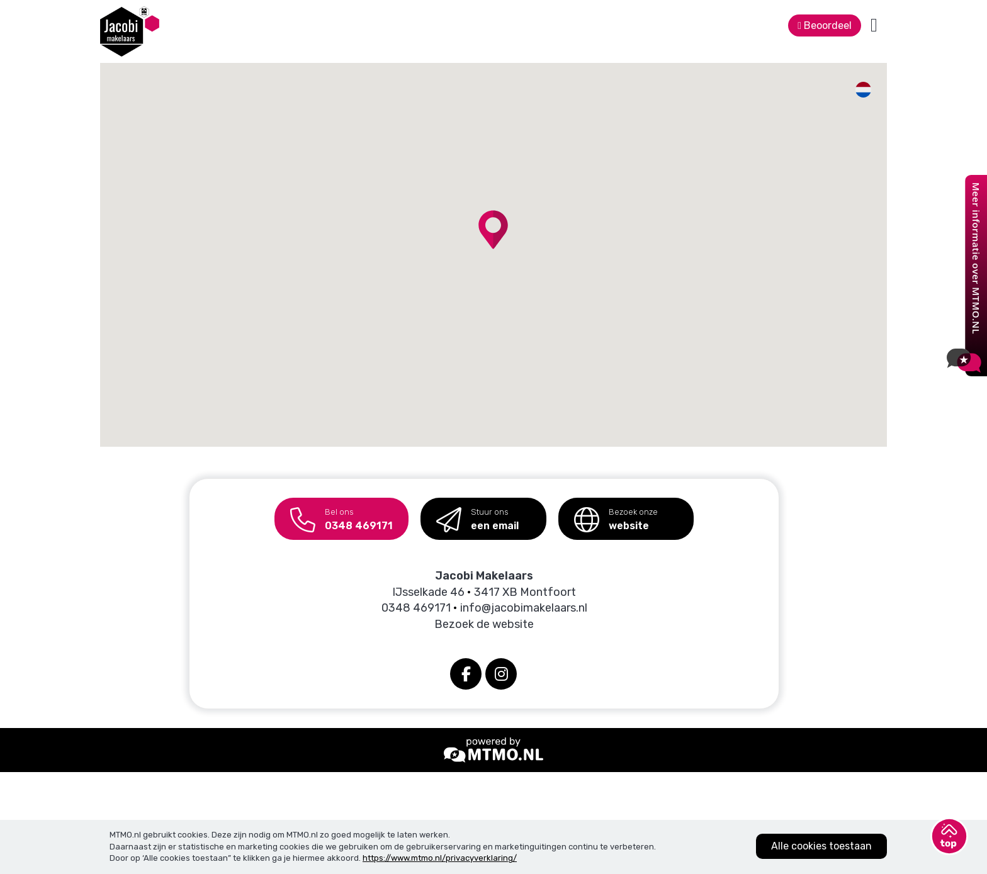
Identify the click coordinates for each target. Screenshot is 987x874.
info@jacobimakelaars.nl (523, 608)
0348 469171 (341, 515)
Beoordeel (825, 25)
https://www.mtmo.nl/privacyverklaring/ (440, 858)
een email (477, 515)
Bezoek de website (484, 624)
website (616, 515)
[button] (493, 229)
